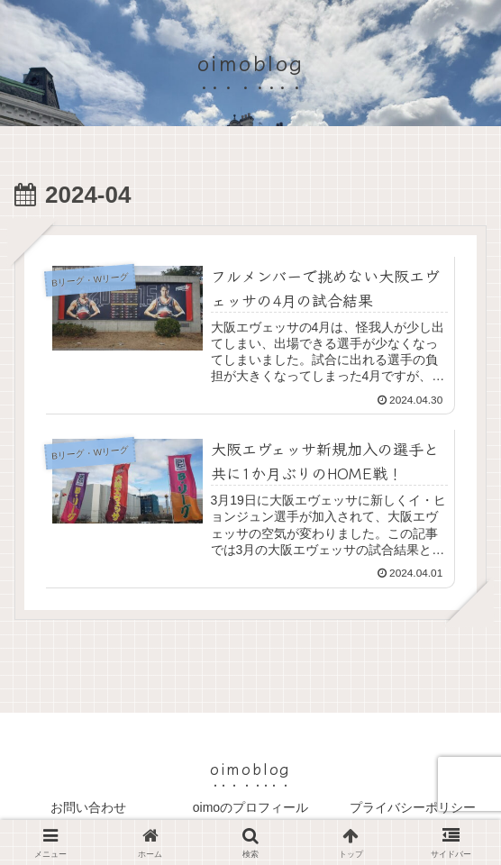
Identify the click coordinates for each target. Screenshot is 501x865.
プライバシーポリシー (413, 807)
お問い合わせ (88, 807)
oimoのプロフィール (250, 807)
